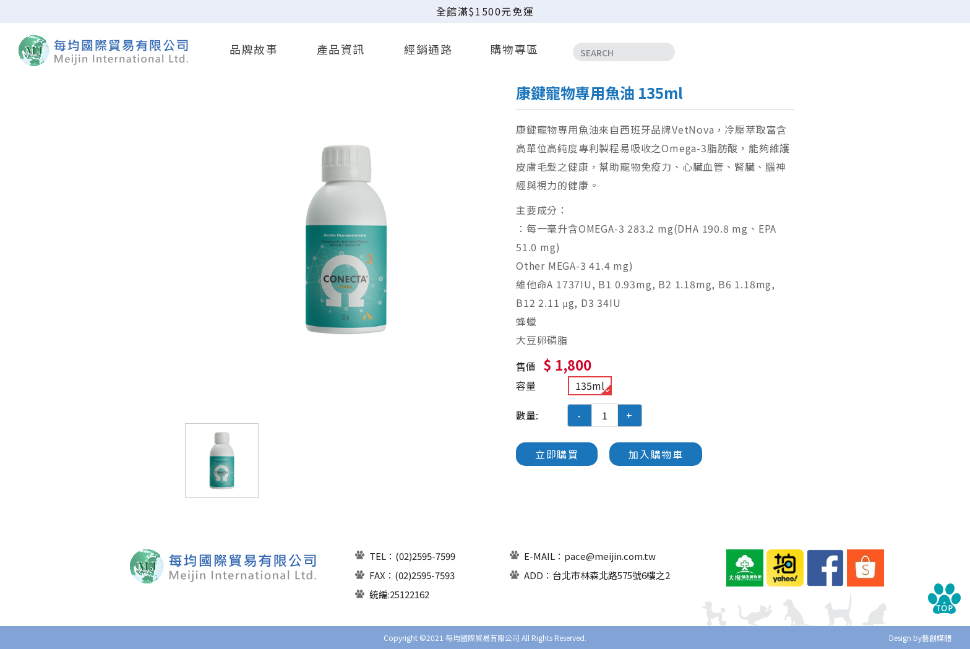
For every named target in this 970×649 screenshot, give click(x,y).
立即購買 (556, 454)
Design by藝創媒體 (920, 637)
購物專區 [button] (515, 49)
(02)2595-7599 (425, 555)
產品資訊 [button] (341, 49)
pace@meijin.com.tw (610, 555)
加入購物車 (656, 454)
